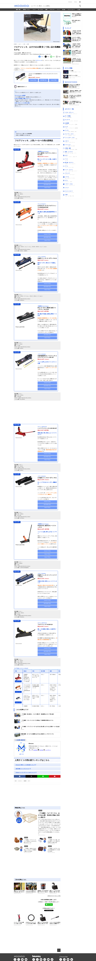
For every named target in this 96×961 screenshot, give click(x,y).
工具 (24, 44)
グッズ (34, 9)
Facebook (35, 750)
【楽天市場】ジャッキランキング (23, 768)
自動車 (25, 780)
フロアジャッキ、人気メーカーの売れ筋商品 (24, 133)
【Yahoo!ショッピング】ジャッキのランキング (25, 772)
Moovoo (70, 1)
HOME (15, 44)
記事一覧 (21, 754)
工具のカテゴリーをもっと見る (54, 895)
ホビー (20, 44)
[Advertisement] (37, 119)
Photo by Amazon (56, 41)
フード (58, 9)
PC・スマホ (40, 9)
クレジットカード (71, 9)
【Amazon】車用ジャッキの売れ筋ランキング (25, 764)
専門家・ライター (26, 9)
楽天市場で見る (47, 184)
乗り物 (63, 9)
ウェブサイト (48, 750)
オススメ (20, 780)
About (75, 1)
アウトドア (52, 9)
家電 (46, 9)
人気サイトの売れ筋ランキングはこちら (23, 135)
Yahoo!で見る (47, 187)
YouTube (41, 750)
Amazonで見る (47, 181)
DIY (29, 780)
